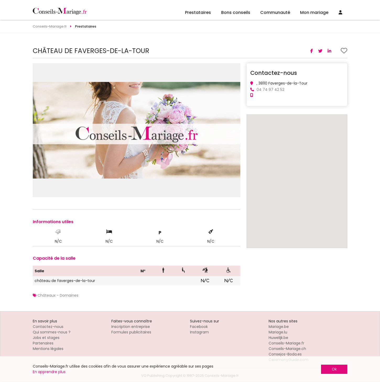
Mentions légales (48, 348)
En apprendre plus (49, 371)
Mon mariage (314, 12)
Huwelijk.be (278, 337)
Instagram (199, 332)
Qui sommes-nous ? (51, 332)
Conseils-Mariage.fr (286, 343)
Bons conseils (235, 12)
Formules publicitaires (131, 332)
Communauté (275, 12)
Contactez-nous (48, 326)
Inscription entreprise (130, 326)
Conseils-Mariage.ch (287, 348)
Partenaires (43, 343)
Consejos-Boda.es (285, 354)
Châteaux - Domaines (57, 295)
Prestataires (198, 12)
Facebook (199, 326)
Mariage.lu (278, 332)
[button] (235, 68)
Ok (334, 369)
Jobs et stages (46, 337)
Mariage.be (279, 326)
